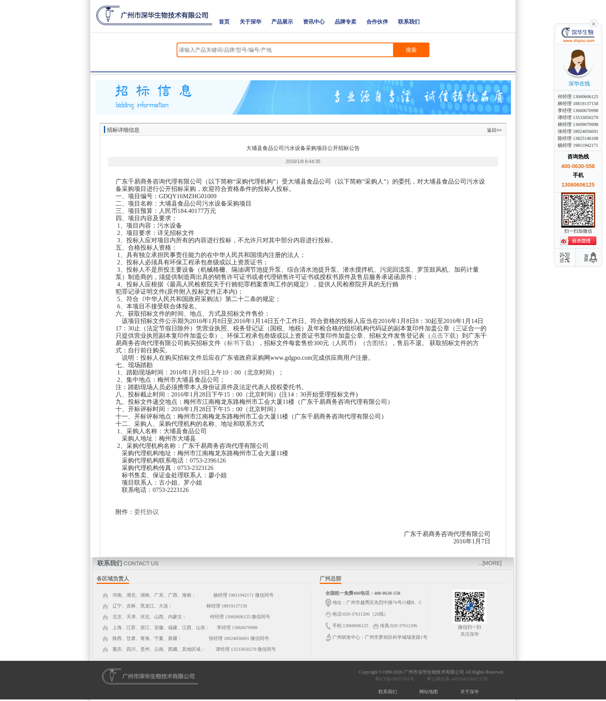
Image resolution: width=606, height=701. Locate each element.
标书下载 (239, 343)
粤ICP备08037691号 (395, 679)
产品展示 (282, 22)
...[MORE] (490, 563)
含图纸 (375, 343)
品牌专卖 (345, 22)
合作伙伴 (377, 22)
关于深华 (250, 22)
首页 (224, 22)
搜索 (411, 50)
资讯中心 (314, 22)
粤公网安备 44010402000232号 (455, 679)
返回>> (494, 130)
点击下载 (443, 335)
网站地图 (428, 691)
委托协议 (146, 512)
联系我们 (409, 22)
